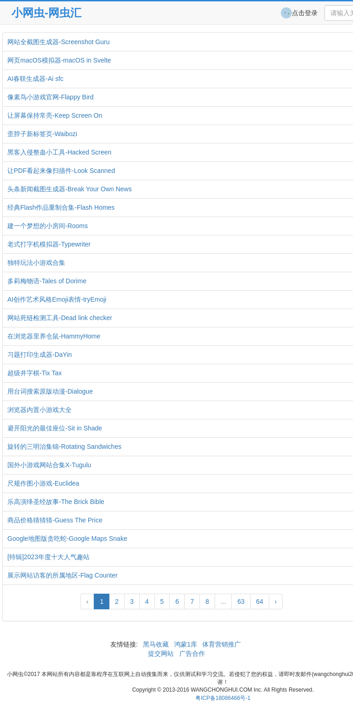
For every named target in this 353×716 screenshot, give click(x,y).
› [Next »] (276, 601)
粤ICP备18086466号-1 (223, 698)
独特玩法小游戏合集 (36, 262)
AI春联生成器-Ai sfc (35, 78)
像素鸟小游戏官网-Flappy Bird (50, 97)
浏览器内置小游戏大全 (39, 409)
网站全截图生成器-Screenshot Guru (58, 42)
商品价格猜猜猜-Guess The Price (54, 520)
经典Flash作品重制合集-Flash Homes (60, 207)
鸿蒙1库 (185, 644)
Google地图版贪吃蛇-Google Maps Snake (67, 538)
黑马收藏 (156, 644)
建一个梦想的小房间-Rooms (47, 225)
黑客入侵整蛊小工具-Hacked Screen (59, 152)
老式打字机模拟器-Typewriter (49, 244)
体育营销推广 (222, 644)
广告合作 (191, 653)
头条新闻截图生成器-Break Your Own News (69, 189)
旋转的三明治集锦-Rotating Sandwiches (64, 446)
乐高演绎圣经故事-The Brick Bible (55, 501)
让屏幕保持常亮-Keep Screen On (54, 115)
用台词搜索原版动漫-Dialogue (50, 391)
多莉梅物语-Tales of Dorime (46, 281)
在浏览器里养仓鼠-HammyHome (53, 336)
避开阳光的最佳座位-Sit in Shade (54, 428)
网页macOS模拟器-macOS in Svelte (59, 60)
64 (259, 601)
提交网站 (162, 653)
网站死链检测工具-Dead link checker (59, 317)
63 (241, 601)
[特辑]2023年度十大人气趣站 (48, 557)
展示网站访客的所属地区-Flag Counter (62, 575)
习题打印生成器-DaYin (39, 354)
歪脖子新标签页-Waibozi (42, 133)
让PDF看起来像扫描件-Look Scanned (61, 170)
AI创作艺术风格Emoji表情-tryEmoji (56, 299)
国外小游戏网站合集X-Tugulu (49, 465)
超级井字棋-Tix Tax (34, 373)
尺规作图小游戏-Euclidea (43, 483)
